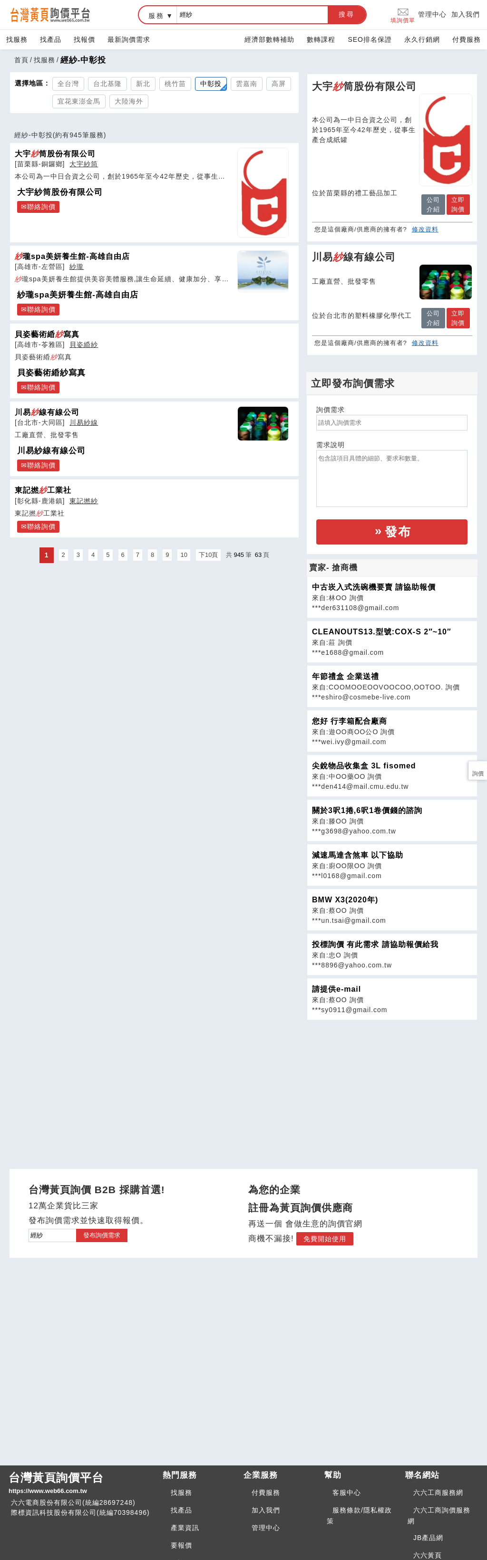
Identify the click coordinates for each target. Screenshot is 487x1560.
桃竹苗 (175, 83)
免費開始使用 (324, 1239)
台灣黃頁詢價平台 (82, 1483)
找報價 (84, 39)
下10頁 (208, 554)
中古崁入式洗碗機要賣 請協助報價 (374, 587)
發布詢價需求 (101, 1235)
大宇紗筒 (83, 164)
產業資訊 (185, 1527)
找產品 (50, 39)
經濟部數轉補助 (269, 39)
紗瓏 (76, 266)
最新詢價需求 (128, 39)
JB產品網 (428, 1537)
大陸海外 (129, 101)
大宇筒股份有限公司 (55, 153)
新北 (143, 83)
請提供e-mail (336, 989)
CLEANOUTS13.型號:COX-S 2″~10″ (381, 632)
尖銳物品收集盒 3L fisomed (364, 766)
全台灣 (68, 83)
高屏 (279, 83)
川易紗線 (83, 422)
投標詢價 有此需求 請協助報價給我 (375, 944)
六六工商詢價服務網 (439, 1515)
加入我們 (465, 14)
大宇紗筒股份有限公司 (60, 192)
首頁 (21, 60)
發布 (398, 531)
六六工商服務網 (438, 1492)
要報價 (181, 1545)
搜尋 (347, 14)
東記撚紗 (83, 501)
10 (183, 554)
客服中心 (346, 1492)
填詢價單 (402, 15)
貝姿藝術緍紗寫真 (51, 372)
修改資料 (425, 229)
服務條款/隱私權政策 (359, 1515)
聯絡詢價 (41, 207)
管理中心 (432, 14)
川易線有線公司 (47, 412)
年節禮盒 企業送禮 (345, 676)
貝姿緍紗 (83, 344)
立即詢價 (458, 204)
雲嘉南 (246, 83)
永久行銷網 (422, 39)
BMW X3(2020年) (345, 900)
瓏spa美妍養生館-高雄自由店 (72, 256)
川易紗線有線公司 (51, 450)
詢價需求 (330, 409)
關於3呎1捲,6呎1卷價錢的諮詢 (367, 810)
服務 (156, 15)
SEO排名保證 (370, 39)
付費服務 (466, 39)
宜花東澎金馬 (79, 101)
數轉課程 (321, 39)
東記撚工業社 (43, 490)
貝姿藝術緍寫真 (47, 334)
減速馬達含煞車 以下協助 (357, 855)
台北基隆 (107, 83)
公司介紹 (433, 204)
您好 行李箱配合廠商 (349, 721)
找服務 (17, 39)
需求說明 (330, 445)
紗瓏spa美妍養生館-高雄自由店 (77, 294)
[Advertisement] (392, 1086)
